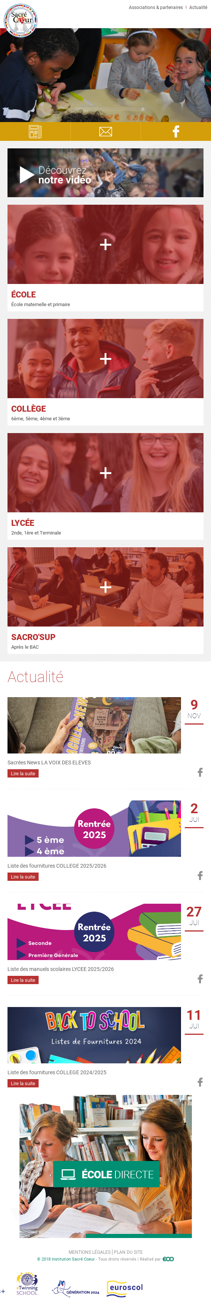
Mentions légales (90, 1252)
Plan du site (128, 1252)
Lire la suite (23, 773)
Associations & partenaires (156, 7)
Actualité (198, 7)
